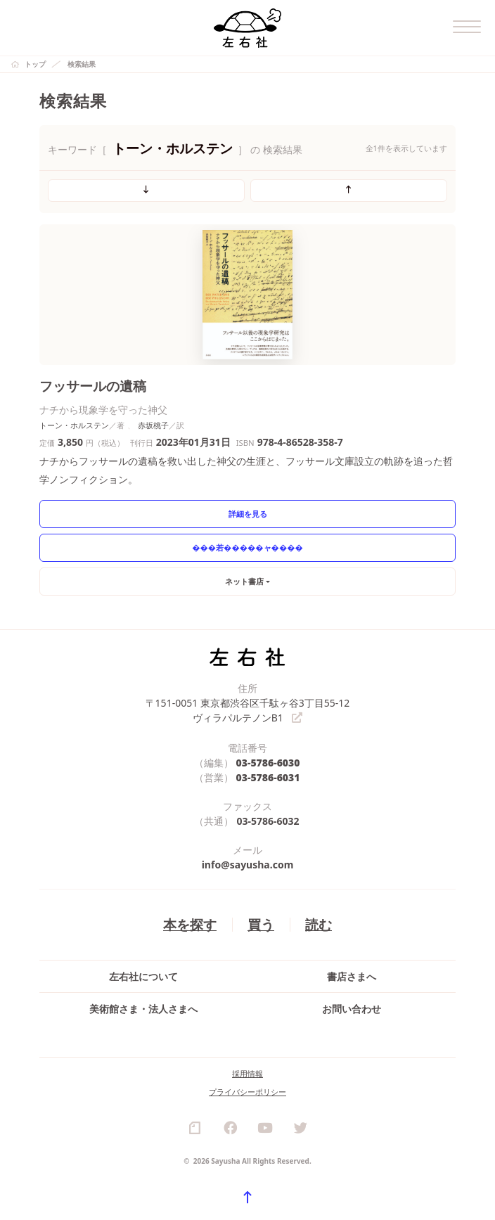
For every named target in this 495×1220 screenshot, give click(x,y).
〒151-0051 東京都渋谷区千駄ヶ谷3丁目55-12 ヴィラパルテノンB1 (248, 710)
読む (318, 923)
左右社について (143, 976)
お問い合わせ (351, 1008)
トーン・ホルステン (74, 425)
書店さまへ (351, 976)
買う (261, 923)
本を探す (190, 923)
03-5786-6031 (268, 776)
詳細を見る (248, 513)
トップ (35, 64)
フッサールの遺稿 (92, 385)
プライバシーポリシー (247, 1091)
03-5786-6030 (268, 762)
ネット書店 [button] (244, 581)
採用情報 (247, 1073)
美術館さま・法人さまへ (143, 1008)
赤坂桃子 (153, 425)
